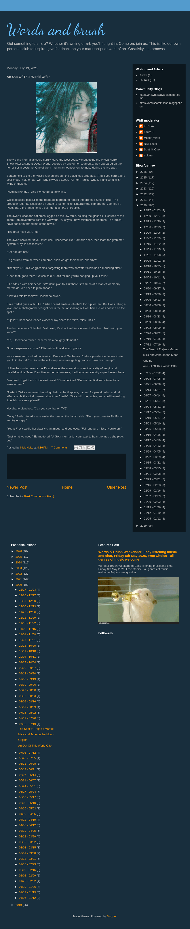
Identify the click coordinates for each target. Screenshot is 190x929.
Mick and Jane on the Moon (160, 355)
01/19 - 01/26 (153, 507)
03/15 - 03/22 (153, 462)
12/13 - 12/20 (153, 221)
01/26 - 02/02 (153, 501)
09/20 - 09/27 (153, 288)
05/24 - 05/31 (153, 406)
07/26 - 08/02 (153, 333)
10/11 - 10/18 (153, 271)
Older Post (116, 487)
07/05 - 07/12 (153, 373)
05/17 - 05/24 (153, 412)
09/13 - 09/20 (153, 294)
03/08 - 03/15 (153, 468)
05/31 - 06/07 (153, 401)
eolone (148, 155)
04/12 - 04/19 (153, 440)
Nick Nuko (150, 143)
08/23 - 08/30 (153, 311)
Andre (143, 75)
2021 (144, 199)
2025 (144, 177)
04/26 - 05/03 (153, 429)
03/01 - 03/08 (153, 473)
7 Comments (59, 447)
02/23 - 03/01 (153, 479)
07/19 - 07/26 (153, 338)
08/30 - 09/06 (153, 305)
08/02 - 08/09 (153, 327)
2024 (144, 183)
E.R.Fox (149, 126)
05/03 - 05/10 (153, 423)
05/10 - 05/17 (153, 418)
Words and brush (56, 29)
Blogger (112, 916)
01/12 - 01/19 (153, 512)
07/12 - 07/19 (153, 344)
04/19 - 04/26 (153, 434)
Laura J (144, 80)
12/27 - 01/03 (153, 210)
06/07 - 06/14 (153, 395)
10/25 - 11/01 (153, 260)
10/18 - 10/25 (153, 266)
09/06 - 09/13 (153, 299)
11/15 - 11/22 (153, 244)
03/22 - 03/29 (153, 457)
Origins (147, 360)
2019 (144, 525)
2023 (144, 188)
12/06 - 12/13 (153, 227)
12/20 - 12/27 (153, 216)
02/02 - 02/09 (153, 496)
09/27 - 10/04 (153, 283)
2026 (144, 171)
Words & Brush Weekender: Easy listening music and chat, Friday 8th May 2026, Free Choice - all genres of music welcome (137, 555)
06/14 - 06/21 (153, 390)
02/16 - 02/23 (153, 485)
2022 (144, 194)
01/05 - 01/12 (153, 518)
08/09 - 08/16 (153, 322)
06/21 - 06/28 (153, 384)
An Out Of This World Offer (160, 366)
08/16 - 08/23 (153, 316)
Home (67, 487)
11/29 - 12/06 (153, 232)
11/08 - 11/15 (153, 249)
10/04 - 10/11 (153, 277)
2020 (144, 205)
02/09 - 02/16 (153, 490)
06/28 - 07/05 (153, 378)
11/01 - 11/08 (153, 255)
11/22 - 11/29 (153, 238)
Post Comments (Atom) (39, 496)
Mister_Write (152, 137)
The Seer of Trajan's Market (160, 349)
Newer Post (17, 487)
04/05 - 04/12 (153, 445)
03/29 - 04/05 (153, 451)
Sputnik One (152, 149)
